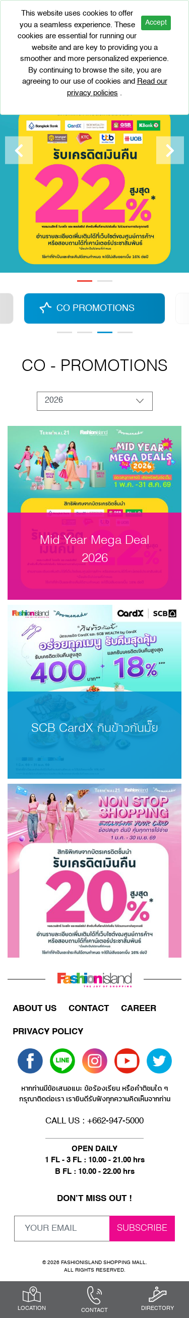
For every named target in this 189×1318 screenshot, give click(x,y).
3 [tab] (104, 332)
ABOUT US (34, 1009)
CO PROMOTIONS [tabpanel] (95, 308)
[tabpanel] (94, 150)
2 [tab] (104, 281)
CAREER (138, 1009)
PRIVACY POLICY (48, 1032)
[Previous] (19, 150)
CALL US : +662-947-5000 (94, 1121)
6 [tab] (125, 332)
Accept (156, 22)
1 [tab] (84, 281)
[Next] (170, 150)
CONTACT (89, 1009)
